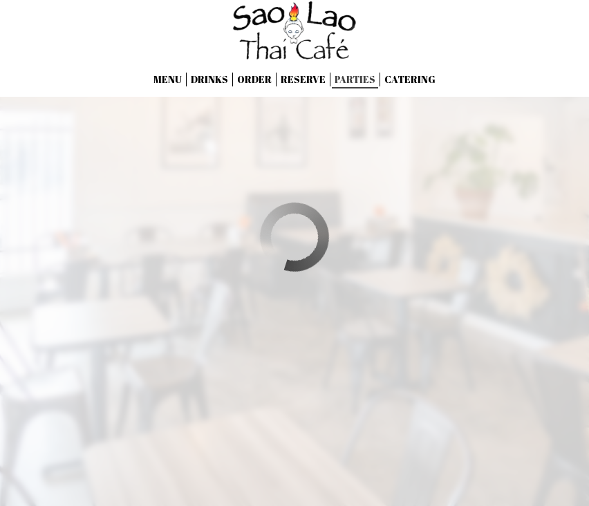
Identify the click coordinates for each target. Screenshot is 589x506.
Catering (410, 79)
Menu (167, 79)
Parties (355, 79)
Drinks (209, 79)
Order (254, 79)
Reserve (303, 79)
